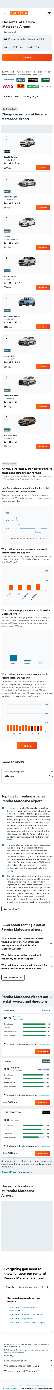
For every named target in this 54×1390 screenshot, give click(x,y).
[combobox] (11, 32)
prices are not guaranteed (14, 1352)
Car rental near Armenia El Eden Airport (25, 1314)
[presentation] (51, 996)
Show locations (44, 1044)
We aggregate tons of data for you (28, 1366)
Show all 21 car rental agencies (16, 1172)
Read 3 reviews (16, 1070)
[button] (5, 13)
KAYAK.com (10, 1386)
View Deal (43, 168)
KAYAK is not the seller (28, 1360)
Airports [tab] (10, 1287)
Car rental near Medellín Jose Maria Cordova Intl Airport (23, 1309)
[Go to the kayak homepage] (19, 13)
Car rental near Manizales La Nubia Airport (26, 1322)
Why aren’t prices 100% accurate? (28, 1371)
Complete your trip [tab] (28, 1287)
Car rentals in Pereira (10, 1388)
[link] (27, 745)
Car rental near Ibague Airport (21, 1318)
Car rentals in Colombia (35, 1386)
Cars (20, 1386)
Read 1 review (18, 1019)
